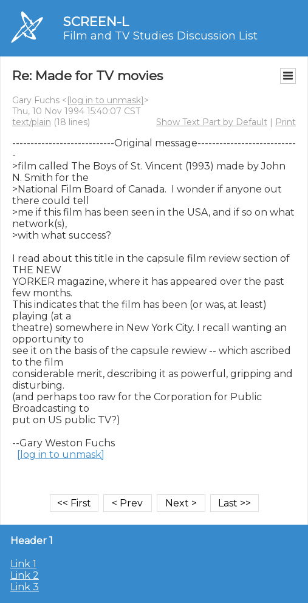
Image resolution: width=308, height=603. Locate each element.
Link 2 (24, 575)
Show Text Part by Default (211, 122)
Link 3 (24, 587)
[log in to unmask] (105, 100)
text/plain (31, 122)
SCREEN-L (96, 21)
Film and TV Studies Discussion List (160, 36)
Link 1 (23, 564)
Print (285, 122)
